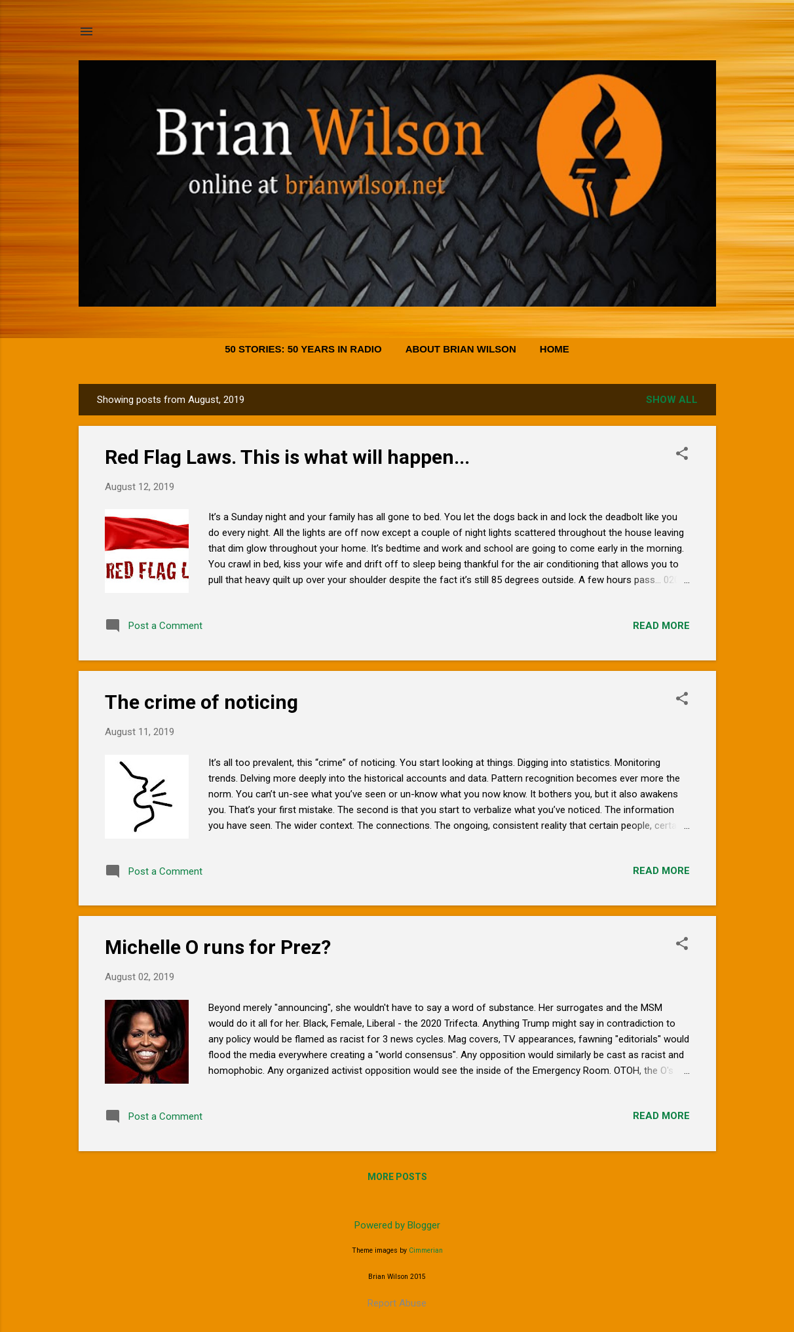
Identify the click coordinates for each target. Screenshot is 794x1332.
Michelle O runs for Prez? (218, 947)
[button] (682, 455)
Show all (672, 400)
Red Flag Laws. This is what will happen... (287, 457)
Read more (661, 626)
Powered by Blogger (397, 1225)
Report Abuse (397, 1303)
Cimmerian (426, 1250)
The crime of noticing (201, 702)
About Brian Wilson (461, 348)
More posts (397, 1176)
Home (554, 348)
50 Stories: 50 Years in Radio (303, 348)
